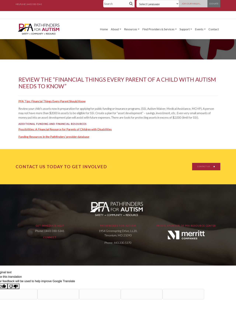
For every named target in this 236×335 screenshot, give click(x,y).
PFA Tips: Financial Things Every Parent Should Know (52, 101)
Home (104, 29)
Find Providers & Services (158, 29)
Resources (130, 29)
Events (199, 29)
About (115, 29)
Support (185, 29)
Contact (214, 29)
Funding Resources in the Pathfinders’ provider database (53, 136)
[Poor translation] (13, 286)
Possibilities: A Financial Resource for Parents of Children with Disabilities (65, 129)
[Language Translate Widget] (157, 3)
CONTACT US (206, 166)
